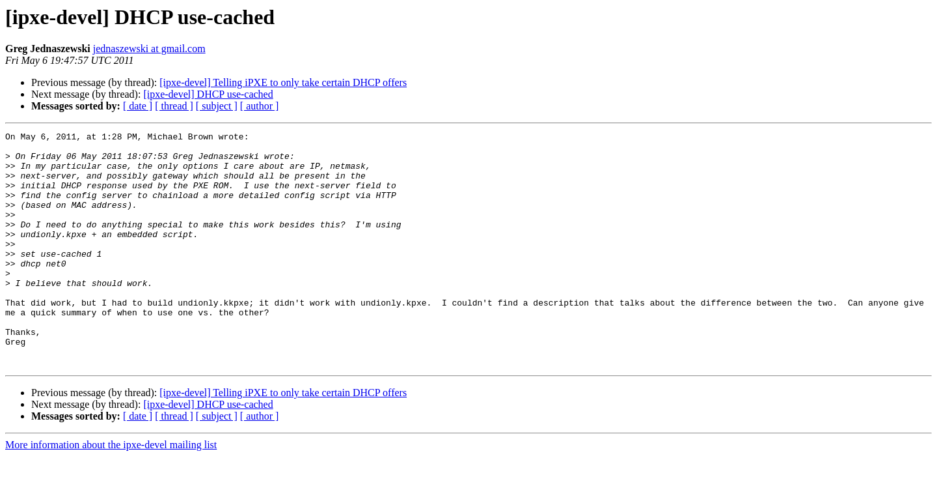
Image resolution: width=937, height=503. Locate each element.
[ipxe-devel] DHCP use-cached (208, 94)
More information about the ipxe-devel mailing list (111, 491)
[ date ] (137, 105)
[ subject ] (217, 105)
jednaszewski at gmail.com (149, 48)
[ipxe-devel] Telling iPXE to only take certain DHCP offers (283, 82)
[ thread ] (174, 105)
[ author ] (259, 105)
